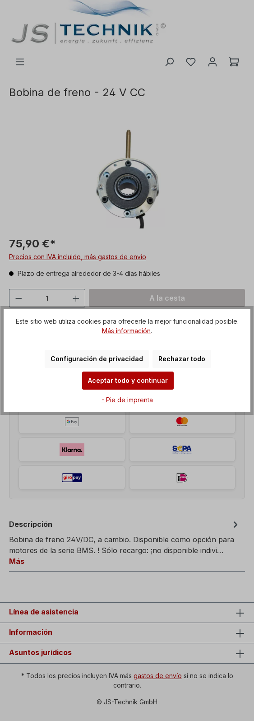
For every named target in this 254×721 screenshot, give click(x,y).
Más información (126, 331)
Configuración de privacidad (97, 359)
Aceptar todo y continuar (128, 380)
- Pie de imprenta (127, 400)
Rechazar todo (181, 359)
